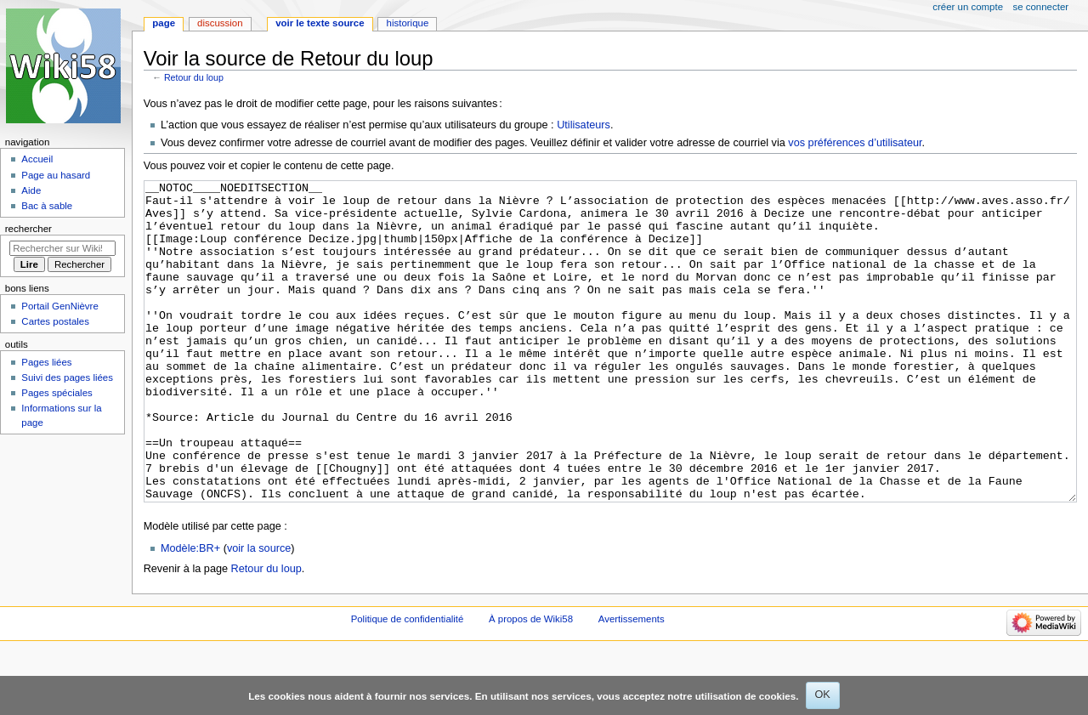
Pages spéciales (56, 393)
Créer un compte (967, 7)
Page (163, 23)
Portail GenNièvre (59, 306)
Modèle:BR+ (190, 612)
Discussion (219, 23)
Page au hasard (55, 175)
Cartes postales (55, 321)
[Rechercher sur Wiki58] (62, 248)
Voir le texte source (319, 23)
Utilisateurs (583, 125)
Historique (408, 23)
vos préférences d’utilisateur (854, 143)
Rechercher (28, 229)
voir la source (259, 612)
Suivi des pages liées (67, 377)
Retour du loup (194, 77)
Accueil (37, 159)
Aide (31, 190)
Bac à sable (46, 206)
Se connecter (1041, 7)
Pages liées (46, 362)
